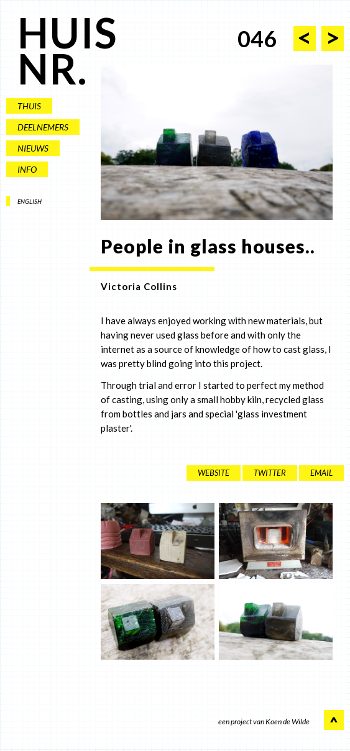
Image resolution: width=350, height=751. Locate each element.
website (213, 473)
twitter (270, 473)
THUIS (29, 106)
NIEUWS (32, 148)
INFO (27, 169)
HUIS (67, 32)
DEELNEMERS (42, 127)
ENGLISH (29, 201)
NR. (52, 68)
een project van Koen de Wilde (264, 722)
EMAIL (321, 473)
